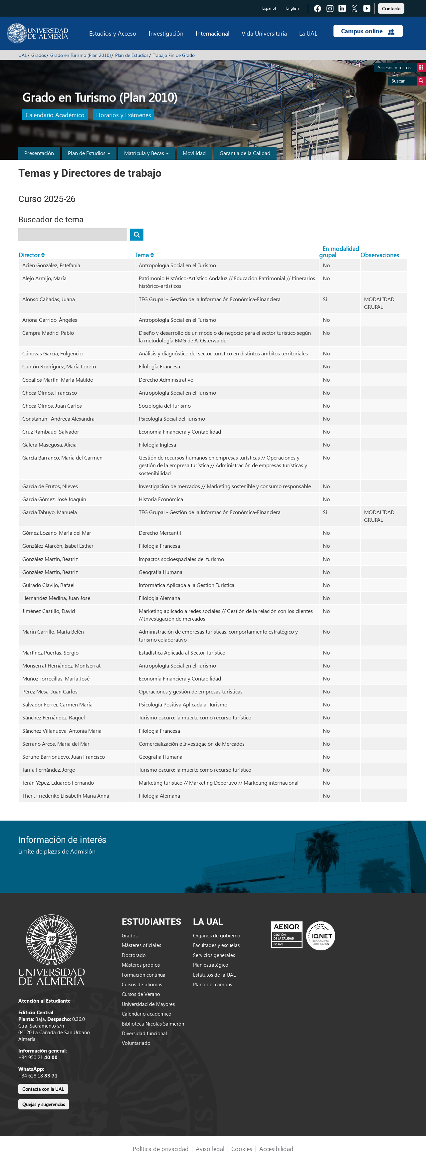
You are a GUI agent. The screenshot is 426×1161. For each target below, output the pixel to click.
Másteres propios (141, 964)
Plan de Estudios (131, 55)
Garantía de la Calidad (245, 152)
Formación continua (143, 974)
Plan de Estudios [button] (89, 152)
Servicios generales (214, 955)
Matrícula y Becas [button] (146, 152)
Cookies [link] (241, 1148)
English (292, 8)
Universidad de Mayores (148, 1004)
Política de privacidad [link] (161, 1148)
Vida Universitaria (264, 33)
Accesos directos (401, 67)
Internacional (212, 33)
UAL (22, 55)
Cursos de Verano (141, 994)
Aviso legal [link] (210, 1148)
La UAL (308, 33)
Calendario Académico (55, 115)
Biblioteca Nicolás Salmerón (153, 1023)
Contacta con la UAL (43, 1089)
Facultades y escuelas (216, 945)
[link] (391, 7)
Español (269, 8)
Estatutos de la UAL (214, 974)
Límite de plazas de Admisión (57, 851)
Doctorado (134, 955)
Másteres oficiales (141, 945)
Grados (38, 55)
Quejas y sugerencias (43, 1104)
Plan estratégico (210, 964)
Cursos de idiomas (142, 984)
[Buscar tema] (137, 234)
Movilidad (194, 152)
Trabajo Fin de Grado (174, 55)
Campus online (368, 31)
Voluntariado (136, 1043)
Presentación (39, 152)
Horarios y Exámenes (123, 115)
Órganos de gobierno (216, 935)
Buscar (408, 81)
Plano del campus (212, 984)
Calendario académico (146, 1013)
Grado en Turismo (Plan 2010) (80, 55)
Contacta (391, 8)
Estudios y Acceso (112, 33)
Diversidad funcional (144, 1033)
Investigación (166, 33)
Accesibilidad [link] (276, 1148)
